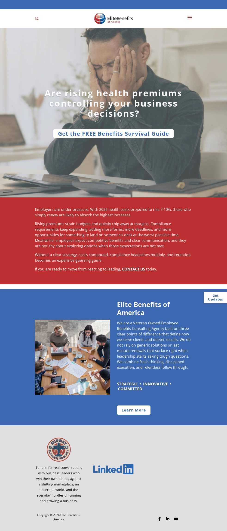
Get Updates (215, 297)
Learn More (134, 410)
